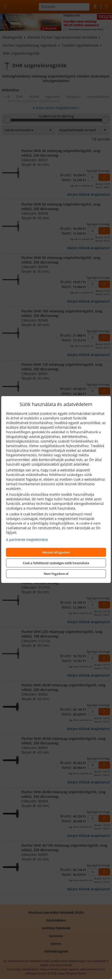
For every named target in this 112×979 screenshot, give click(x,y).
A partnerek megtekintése (27, 539)
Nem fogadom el (56, 573)
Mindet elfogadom (56, 552)
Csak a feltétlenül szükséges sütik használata (56, 563)
